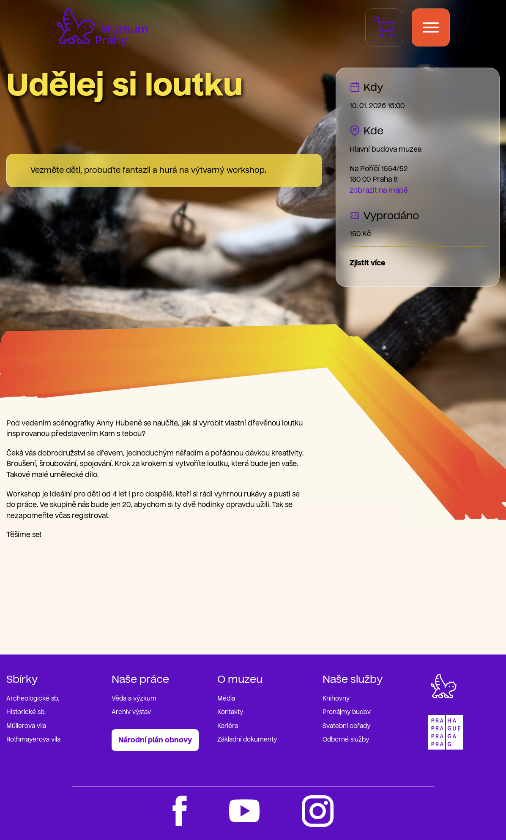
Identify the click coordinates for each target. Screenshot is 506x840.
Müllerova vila (26, 726)
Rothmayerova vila (33, 739)
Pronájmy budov (347, 712)
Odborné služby (346, 739)
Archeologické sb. (32, 698)
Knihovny (336, 698)
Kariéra (227, 726)
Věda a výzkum (134, 698)
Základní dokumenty (247, 739)
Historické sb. (26, 712)
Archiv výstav (131, 712)
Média (226, 698)
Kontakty (230, 712)
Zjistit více (367, 263)
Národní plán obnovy (155, 740)
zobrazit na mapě (379, 190)
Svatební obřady (346, 726)
